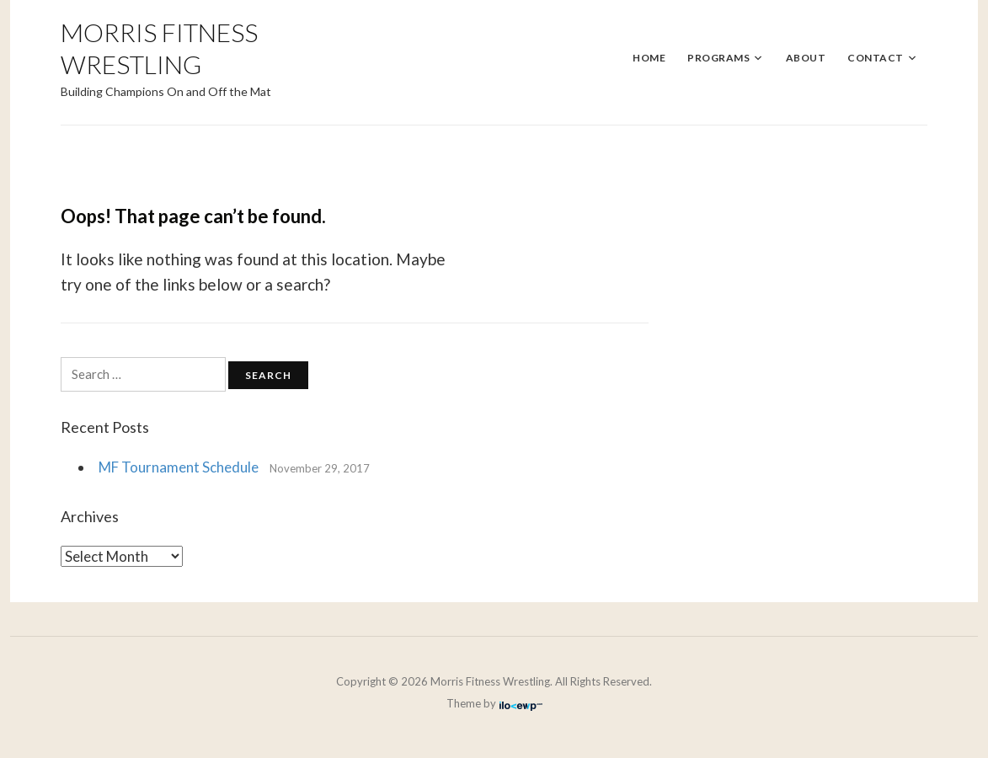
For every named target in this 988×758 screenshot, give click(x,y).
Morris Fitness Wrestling (159, 48)
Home (649, 57)
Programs (718, 57)
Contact (875, 57)
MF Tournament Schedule (179, 467)
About (806, 57)
